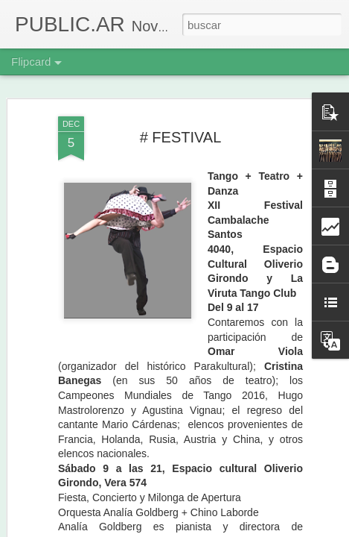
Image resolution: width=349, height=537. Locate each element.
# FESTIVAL (181, 98)
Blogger (232, 528)
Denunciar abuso (282, 528)
